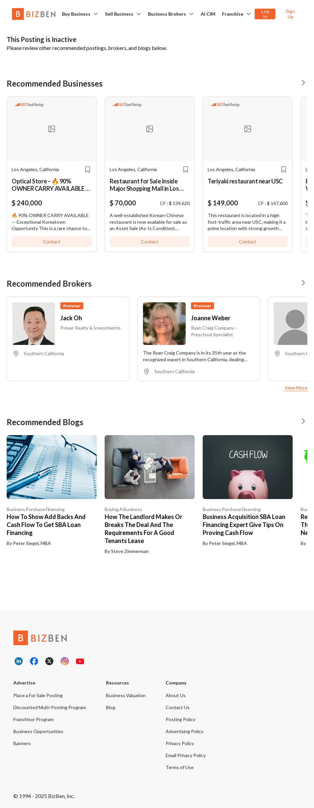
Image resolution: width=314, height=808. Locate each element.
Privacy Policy (180, 743)
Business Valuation (126, 695)
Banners (22, 743)
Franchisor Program (33, 719)
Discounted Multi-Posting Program (49, 707)
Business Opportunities (38, 731)
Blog (110, 707)
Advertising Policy (184, 731)
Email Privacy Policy (186, 755)
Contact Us (178, 707)
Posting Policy (180, 719)
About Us (176, 695)
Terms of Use (180, 767)
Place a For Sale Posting (38, 695)
